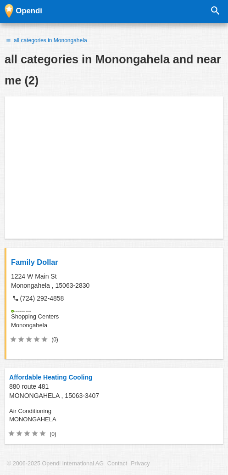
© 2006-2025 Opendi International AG (55, 463)
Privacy (140, 463)
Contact (117, 463)
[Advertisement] (114, 167)
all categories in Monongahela (46, 40)
